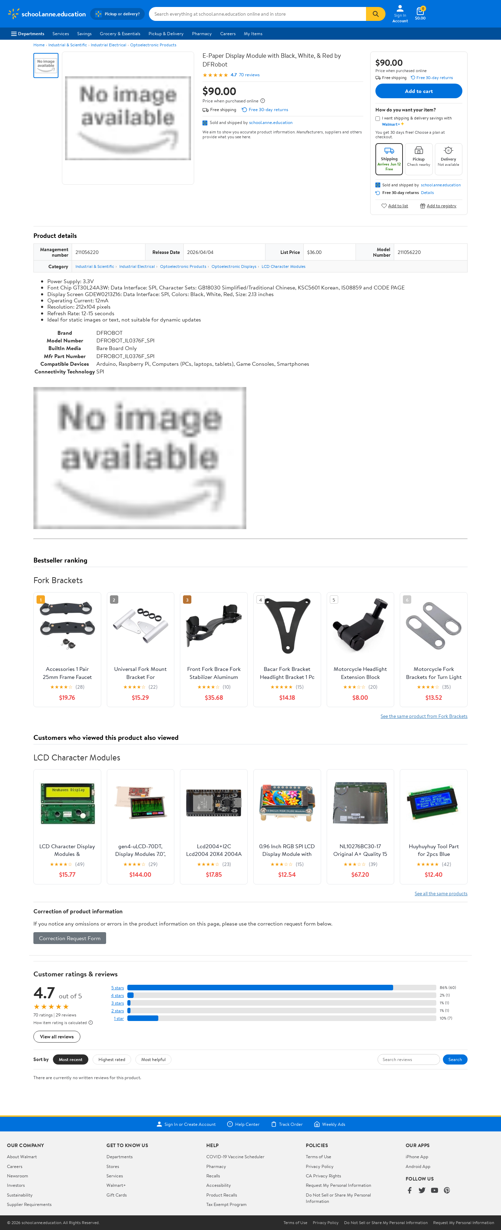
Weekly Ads (329, 1124)
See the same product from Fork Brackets (424, 716)
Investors (16, 1185)
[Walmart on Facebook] (409, 1190)
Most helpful (153, 1059)
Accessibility (218, 1185)
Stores (112, 1166)
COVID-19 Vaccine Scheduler (235, 1156)
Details (427, 192)
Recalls (213, 1176)
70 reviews (249, 74)
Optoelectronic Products (153, 45)
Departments (27, 33)
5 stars (117, 987)
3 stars (117, 1003)
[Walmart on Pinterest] (447, 1190)
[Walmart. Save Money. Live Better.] (46, 14)
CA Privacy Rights (323, 1176)
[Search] (375, 14)
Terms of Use (318, 1156)
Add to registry (438, 206)
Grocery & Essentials (120, 33)
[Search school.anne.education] (257, 14)
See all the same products (441, 893)
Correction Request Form (70, 938)
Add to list (394, 206)
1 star (119, 1018)
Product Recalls (221, 1195)
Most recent (70, 1059)
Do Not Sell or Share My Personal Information (386, 1222)
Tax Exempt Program (226, 1204)
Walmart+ (116, 1185)
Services (61, 33)
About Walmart (22, 1156)
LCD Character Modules (283, 266)
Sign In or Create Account (186, 1124)
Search (455, 1059)
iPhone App (417, 1156)
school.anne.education (271, 122)
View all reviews (57, 1036)
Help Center (243, 1124)
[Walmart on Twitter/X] (422, 1190)
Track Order (287, 1124)
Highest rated (111, 1059)
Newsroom (17, 1176)
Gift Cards (116, 1195)
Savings (84, 33)
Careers (228, 33)
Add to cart (419, 91)
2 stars (117, 1010)
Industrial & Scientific (67, 45)
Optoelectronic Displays (234, 266)
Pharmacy (202, 33)
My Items (253, 33)
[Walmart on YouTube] (434, 1190)
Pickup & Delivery (166, 33)
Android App (418, 1166)
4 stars (117, 995)
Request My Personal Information (338, 1185)
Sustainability (20, 1195)
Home (39, 45)
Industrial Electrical (108, 45)
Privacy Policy (320, 1166)
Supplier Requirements (29, 1204)
